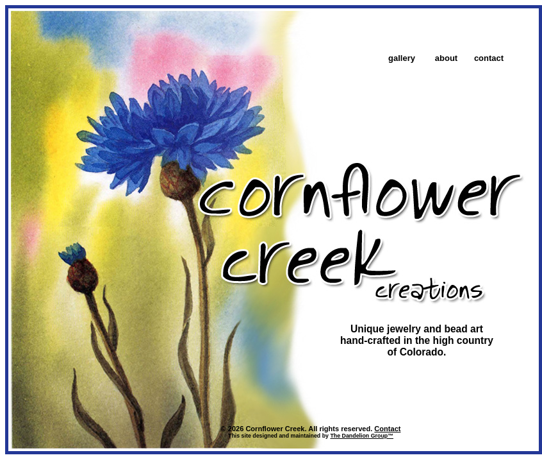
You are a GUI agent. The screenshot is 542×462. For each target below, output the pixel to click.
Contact (387, 428)
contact (489, 58)
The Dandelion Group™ (361, 435)
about (446, 58)
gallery (401, 58)
